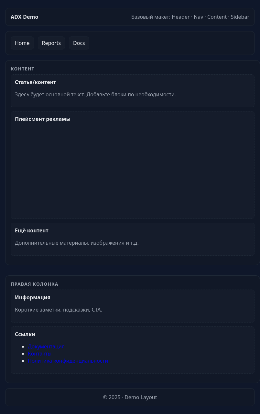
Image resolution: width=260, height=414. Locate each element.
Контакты (39, 353)
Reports (51, 43)
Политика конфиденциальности (68, 360)
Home (22, 43)
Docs (79, 43)
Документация (46, 346)
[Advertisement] (131, 167)
